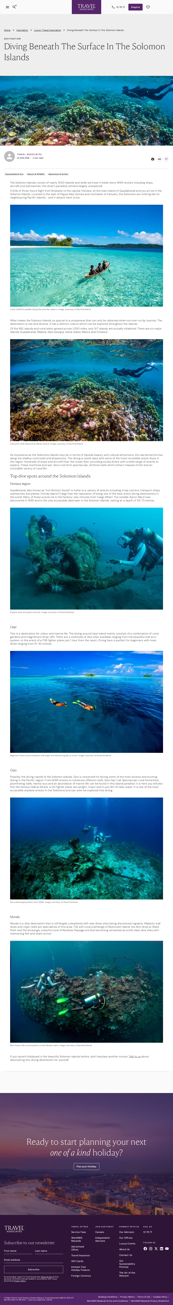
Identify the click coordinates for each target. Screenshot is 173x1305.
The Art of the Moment (127, 1274)
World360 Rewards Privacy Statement (150, 1301)
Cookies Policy (160, 1297)
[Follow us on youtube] (167, 1249)
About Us (124, 1249)
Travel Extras (79, 1227)
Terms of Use (46, 1277)
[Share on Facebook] (152, 159)
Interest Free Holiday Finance (80, 1268)
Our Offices (125, 1237)
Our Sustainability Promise (127, 1263)
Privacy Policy (20, 1281)
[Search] (14, 4)
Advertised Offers (77, 1248)
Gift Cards (77, 1261)
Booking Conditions (107, 1297)
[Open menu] (7, 4)
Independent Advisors (102, 1239)
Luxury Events (127, 1243)
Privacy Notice (127, 1297)
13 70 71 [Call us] (120, 5)
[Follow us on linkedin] (161, 1249)
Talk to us (135, 1056)
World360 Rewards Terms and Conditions (107, 1301)
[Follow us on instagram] (151, 1249)
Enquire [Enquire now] (136, 4)
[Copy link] (159, 159)
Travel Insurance (80, 1255)
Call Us (147, 1227)
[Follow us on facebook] (145, 1249)
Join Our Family (104, 1227)
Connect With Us (129, 1227)
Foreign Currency (81, 1275)
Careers (99, 1232)
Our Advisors (126, 1232)
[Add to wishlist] (166, 159)
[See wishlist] (148, 4)
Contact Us (125, 1255)
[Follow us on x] (156, 1249)
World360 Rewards (77, 1239)
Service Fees (78, 1232)
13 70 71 (147, 1232)
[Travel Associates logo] (14, 1233)
